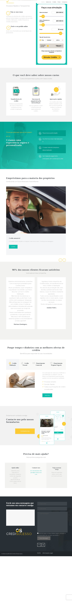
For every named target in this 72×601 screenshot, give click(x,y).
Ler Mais (13, 291)
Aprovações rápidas (56, 144)
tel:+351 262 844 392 (36, 515)
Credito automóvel (14, 283)
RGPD (39, 597)
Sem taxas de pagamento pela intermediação (36, 145)
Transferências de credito (16, 144)
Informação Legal (47, 597)
